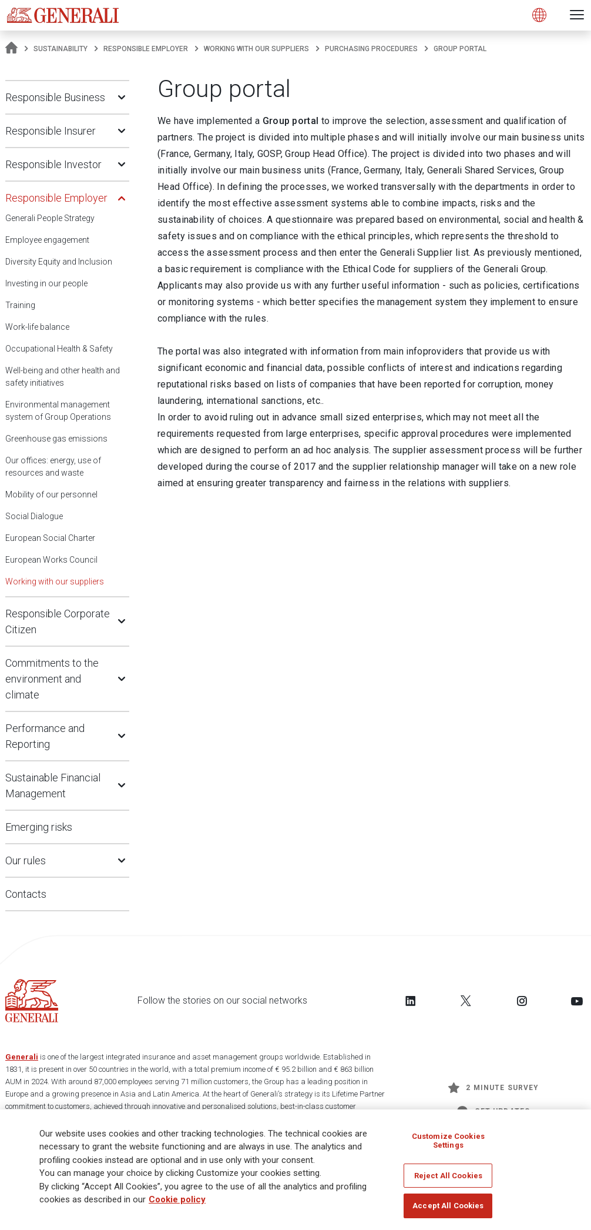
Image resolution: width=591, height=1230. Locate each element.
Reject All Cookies (448, 1176)
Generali (21, 1056)
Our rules (25, 860)
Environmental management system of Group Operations (58, 411)
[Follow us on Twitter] (466, 1001)
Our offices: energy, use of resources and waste (53, 466)
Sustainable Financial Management (52, 785)
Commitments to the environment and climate (52, 679)
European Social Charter (50, 538)
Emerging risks (38, 827)
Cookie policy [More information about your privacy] (177, 1200)
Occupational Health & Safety (59, 348)
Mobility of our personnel (51, 494)
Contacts (25, 894)
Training (20, 305)
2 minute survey (493, 1087)
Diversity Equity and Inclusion (58, 261)
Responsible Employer (145, 49)
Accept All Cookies (447, 1206)
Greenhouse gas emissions (56, 438)
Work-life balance (37, 327)
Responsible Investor (53, 164)
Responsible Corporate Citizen (57, 621)
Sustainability (60, 49)
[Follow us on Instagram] (521, 1001)
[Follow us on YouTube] (577, 1001)
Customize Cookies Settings (448, 1141)
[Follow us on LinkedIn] (410, 1001)
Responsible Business (55, 97)
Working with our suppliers (256, 49)
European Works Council (51, 559)
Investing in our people (46, 283)
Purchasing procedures (371, 49)
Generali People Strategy (50, 218)
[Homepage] (11, 49)
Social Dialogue (34, 516)
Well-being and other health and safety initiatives (62, 376)
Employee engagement (47, 240)
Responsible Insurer (50, 131)
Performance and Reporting (45, 736)
